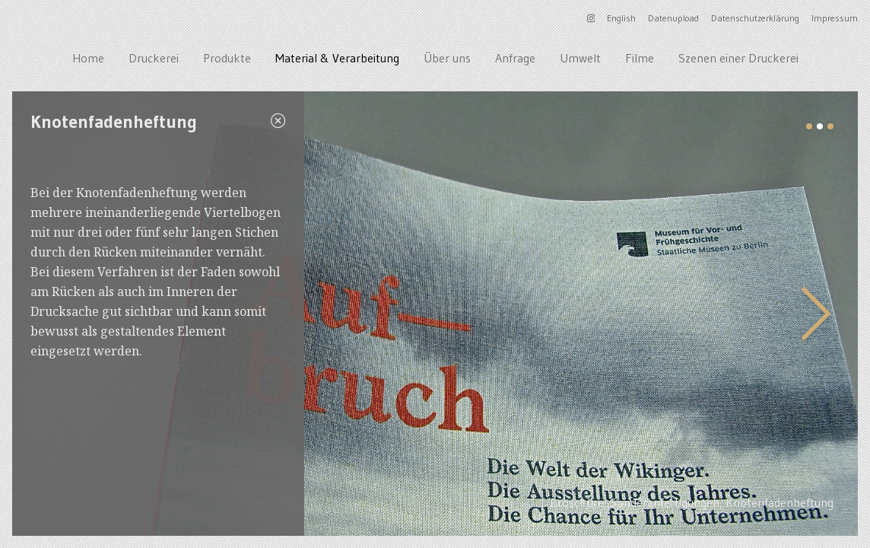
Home (88, 57)
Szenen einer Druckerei (738, 57)
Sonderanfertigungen (664, 502)
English (621, 18)
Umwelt (580, 57)
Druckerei (154, 57)
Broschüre (577, 502)
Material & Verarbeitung (337, 57)
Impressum (834, 18)
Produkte (227, 57)
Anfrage (515, 57)
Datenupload (673, 18)
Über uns (447, 57)
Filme (639, 57)
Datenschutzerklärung (755, 18)
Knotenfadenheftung (779, 502)
